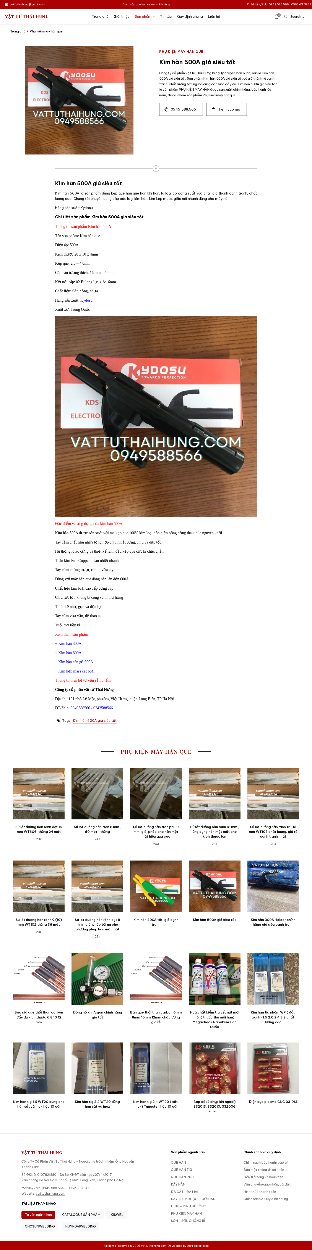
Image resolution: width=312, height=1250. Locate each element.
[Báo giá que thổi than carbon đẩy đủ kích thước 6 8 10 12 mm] (39, 979)
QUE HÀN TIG (181, 1170)
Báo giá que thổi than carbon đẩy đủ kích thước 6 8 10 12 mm (39, 1017)
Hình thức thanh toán (260, 1192)
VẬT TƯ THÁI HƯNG (27, 16)
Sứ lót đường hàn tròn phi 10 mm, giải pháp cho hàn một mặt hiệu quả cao (156, 832)
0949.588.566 (183, 109)
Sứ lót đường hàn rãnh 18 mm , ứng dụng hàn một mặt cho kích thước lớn (214, 832)
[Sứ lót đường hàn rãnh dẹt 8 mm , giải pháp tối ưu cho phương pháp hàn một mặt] (97, 886)
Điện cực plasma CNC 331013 (273, 1102)
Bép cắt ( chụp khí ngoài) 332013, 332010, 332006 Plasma (214, 1106)
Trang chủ (100, 16)
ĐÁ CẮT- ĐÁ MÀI (184, 1192)
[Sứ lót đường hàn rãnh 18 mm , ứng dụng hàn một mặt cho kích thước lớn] (214, 793)
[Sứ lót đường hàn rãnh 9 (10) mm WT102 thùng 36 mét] (39, 886)
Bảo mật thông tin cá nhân (264, 1170)
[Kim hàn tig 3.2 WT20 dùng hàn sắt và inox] (97, 1068)
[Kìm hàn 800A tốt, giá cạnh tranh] (156, 886)
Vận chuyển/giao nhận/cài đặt (267, 1184)
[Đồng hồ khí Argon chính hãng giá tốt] (97, 979)
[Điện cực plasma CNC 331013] (273, 1068)
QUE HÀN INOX (183, 1177)
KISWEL (117, 1215)
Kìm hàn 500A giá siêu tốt (95, 720)
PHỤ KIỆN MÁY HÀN (186, 1213)
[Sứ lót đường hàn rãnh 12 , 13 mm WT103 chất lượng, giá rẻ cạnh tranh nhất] (273, 793)
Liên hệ (214, 16)
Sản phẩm (145, 16)
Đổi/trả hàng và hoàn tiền (263, 1177)
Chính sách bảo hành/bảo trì (266, 1162)
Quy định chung (190, 16)
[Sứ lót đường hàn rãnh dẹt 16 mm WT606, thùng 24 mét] (39, 793)
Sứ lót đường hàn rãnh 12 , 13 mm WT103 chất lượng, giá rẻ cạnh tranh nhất (273, 832)
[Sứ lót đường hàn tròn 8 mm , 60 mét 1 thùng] (97, 793)
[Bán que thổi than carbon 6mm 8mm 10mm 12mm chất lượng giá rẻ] (156, 979)
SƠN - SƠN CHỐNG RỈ (188, 1221)
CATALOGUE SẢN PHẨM (81, 1215)
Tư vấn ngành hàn (38, 1215)
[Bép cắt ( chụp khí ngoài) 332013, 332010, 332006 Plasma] (214, 1068)
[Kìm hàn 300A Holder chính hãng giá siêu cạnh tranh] (273, 886)
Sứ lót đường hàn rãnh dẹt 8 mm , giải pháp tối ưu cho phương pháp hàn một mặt (97, 924)
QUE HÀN (178, 1162)
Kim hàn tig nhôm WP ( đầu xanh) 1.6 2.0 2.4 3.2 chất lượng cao (273, 1017)
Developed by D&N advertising (188, 1245)
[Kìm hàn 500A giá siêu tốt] (214, 886)
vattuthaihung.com (50, 1193)
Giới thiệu (122, 16)
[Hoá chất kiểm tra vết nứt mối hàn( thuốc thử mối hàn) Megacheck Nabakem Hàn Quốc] (214, 979)
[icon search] (294, 17)
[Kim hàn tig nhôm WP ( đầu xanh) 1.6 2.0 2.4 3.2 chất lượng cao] (273, 979)
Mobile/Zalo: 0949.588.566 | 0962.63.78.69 (279, 4)
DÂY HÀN (178, 1184)
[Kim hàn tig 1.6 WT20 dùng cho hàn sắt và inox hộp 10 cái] (39, 1068)
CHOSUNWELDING (40, 1226)
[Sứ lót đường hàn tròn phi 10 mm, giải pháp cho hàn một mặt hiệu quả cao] (156, 793)
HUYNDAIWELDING (80, 1226)
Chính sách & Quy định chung (266, 1199)
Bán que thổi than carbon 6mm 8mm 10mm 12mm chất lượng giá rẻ (156, 1017)
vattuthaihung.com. (154, 1245)
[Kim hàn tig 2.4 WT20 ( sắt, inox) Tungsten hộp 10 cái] (156, 1068)
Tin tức (166, 16)
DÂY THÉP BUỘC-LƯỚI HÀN (193, 1199)
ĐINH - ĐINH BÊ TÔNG (188, 1206)
